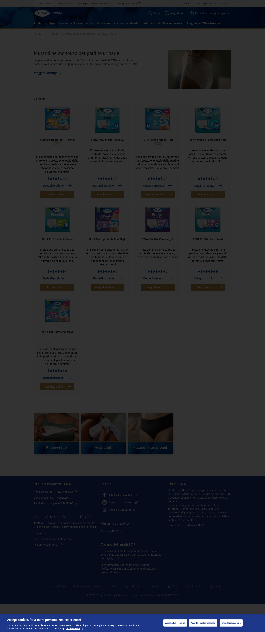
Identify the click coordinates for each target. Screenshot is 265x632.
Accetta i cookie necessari (203, 623)
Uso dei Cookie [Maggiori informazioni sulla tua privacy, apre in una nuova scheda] (74, 628)
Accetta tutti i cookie (175, 623)
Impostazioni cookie (230, 623)
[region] (132, 623)
